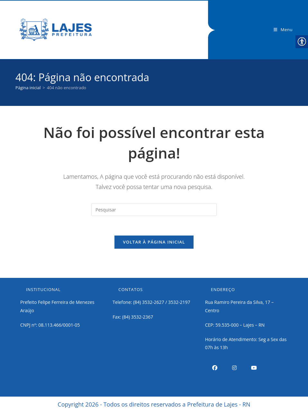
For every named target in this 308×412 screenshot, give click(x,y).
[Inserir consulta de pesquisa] (154, 209)
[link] (55, 29)
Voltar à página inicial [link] (154, 242)
